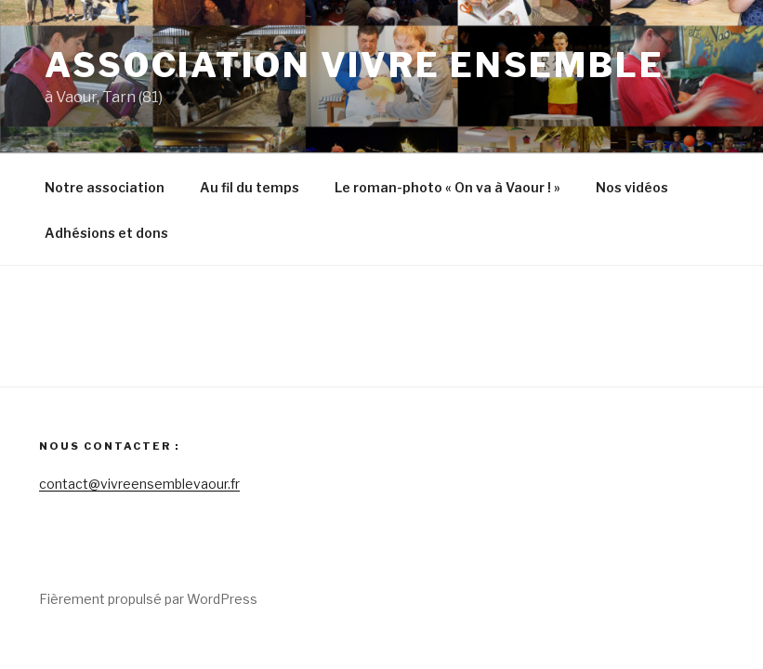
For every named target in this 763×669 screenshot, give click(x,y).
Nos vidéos (632, 187)
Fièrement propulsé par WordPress (148, 599)
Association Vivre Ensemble (354, 65)
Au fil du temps (249, 187)
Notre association (104, 187)
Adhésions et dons (106, 233)
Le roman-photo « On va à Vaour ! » (447, 187)
